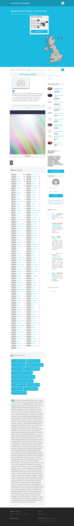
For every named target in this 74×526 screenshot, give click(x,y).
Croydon (18, 217)
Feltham (34, 318)
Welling (33, 190)
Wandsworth (35, 246)
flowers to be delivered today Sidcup (22, 380)
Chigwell (34, 257)
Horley (18, 318)
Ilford (17, 215)
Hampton (19, 307)
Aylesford (34, 287)
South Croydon (19, 219)
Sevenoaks (34, 237)
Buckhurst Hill (20, 260)
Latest (58, 75)
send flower (20, 3)
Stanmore (19, 314)
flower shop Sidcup (33, 361)
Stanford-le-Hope (21, 267)
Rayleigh (34, 343)
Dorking (33, 334)
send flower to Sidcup (18, 361)
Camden (19, 179)
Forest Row (19, 334)
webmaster (12, 514)
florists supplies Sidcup (19, 392)
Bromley (18, 194)
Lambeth (33, 219)
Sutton (33, 255)
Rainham (33, 203)
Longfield (18, 212)
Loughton (19, 269)
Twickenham (35, 303)
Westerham (34, 226)
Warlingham (34, 221)
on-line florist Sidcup (18, 365)
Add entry (39, 31)
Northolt (19, 343)
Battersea (34, 230)
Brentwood (19, 271)
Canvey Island (35, 323)
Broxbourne (34, 330)
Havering (34, 239)
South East (18, 69)
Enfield (33, 280)
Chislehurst (18, 188)
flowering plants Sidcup (32, 369)
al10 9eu (19, 233)
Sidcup (16, 105)
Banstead (34, 262)
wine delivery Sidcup (31, 388)
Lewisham (18, 199)
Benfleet (34, 325)
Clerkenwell (34, 228)
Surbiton (19, 280)
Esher (33, 309)
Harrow (18, 176)
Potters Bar (19, 291)
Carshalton (19, 246)
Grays (18, 221)
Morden (33, 253)
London (18, 174)
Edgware (34, 314)
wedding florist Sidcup (18, 384)
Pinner (18, 341)
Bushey (18, 348)
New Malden (35, 267)
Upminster (19, 226)
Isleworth (19, 300)
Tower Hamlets (35, 210)
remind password (58, 203)
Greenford (34, 321)
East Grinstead (20, 321)
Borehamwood (20, 332)
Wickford (34, 327)
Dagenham (34, 208)
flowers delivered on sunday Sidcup (22, 373)
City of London (35, 174)
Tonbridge (34, 179)
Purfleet (33, 206)
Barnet (18, 305)
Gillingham (34, 300)
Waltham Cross (35, 294)
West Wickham (19, 201)
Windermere (35, 332)
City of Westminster (15, 249)
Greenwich (33, 199)
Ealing (33, 305)
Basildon (19, 303)
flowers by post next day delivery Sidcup (23, 377)
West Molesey (35, 312)
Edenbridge (34, 269)
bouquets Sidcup (17, 369)
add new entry (56, 171)
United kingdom (20, 235)
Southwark (33, 217)
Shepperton (34, 341)
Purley (18, 237)
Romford (19, 255)
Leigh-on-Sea (35, 345)
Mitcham (34, 242)
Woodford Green (36, 248)
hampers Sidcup (17, 388)
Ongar (33, 307)
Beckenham (34, 201)
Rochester (34, 282)
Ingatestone (35, 316)
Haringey (19, 262)
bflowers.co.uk (50, 518)
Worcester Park (35, 264)
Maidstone (19, 323)
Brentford (19, 287)
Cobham (19, 336)
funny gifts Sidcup (33, 384)
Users (50, 79)
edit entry (26, 514)
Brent (18, 294)
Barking (18, 206)
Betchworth (19, 309)
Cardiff (55, 144)
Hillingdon (19, 345)
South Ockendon (21, 224)
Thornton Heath (35, 215)
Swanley (33, 192)
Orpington (18, 192)
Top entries (51, 75)
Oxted (18, 251)
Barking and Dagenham (16, 211)
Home (12, 69)
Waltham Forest (35, 244)
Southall (34, 181)
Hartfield (19, 330)
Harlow (33, 183)
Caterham (19, 253)
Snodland (19, 273)
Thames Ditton (35, 298)
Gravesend (19, 242)
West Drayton (20, 339)
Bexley (17, 190)
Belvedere (33, 194)
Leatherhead (20, 316)
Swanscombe (34, 212)
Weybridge (34, 185)
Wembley (34, 296)
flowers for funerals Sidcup (35, 365)
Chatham (34, 289)
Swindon (56, 121)
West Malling (35, 271)
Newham (18, 203)
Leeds (55, 139)
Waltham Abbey (20, 289)
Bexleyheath (34, 188)
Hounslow (19, 312)
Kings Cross (19, 230)
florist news (41, 514)
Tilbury (18, 239)
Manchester (56, 91)
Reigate (33, 291)
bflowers (53, 291)
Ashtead (19, 298)
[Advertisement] (20, 25)
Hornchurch (34, 224)
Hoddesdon (34, 339)
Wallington (34, 176)
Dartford (33, 197)
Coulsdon (34, 251)
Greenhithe (18, 208)
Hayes (33, 336)
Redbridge (34, 235)
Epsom (33, 273)
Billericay (19, 181)
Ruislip (18, 185)
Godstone (34, 260)
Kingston (19, 278)
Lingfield (34, 285)
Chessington (20, 282)
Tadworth (19, 276)
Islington (19, 244)
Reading (55, 115)
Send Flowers (35, 233)
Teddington (19, 285)
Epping (18, 296)
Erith (17, 197)
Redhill (33, 278)
